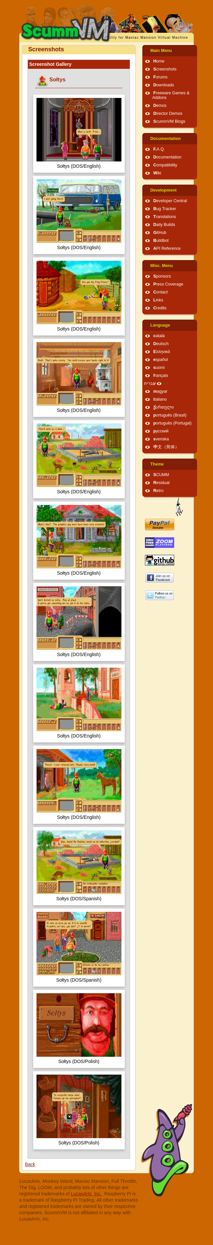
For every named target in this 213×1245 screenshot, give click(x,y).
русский (161, 431)
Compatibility (165, 165)
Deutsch (161, 343)
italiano (160, 399)
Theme (157, 464)
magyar (160, 391)
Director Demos (167, 113)
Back (30, 1164)
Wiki (157, 173)
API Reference (167, 248)
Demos (160, 105)
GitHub (159, 232)
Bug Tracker (164, 208)
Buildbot (161, 240)
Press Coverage (168, 284)
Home (159, 61)
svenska (161, 439)
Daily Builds (164, 224)
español (160, 359)
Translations (164, 216)
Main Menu (161, 50)
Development (163, 190)
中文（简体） (166, 447)
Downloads (163, 85)
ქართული (163, 407)
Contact (160, 292)
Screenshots (165, 69)
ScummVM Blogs (169, 121)
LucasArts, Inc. (86, 1193)
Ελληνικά (161, 351)
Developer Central (170, 201)
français (160, 375)
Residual (161, 482)
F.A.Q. (159, 149)
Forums (160, 77)
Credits (160, 308)
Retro (158, 490)
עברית (150, 383)
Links (158, 300)
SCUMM (161, 474)
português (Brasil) (169, 415)
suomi (159, 367)
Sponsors (162, 276)
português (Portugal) (172, 423)
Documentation (165, 138)
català (159, 335)
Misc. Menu (161, 265)
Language (160, 325)
